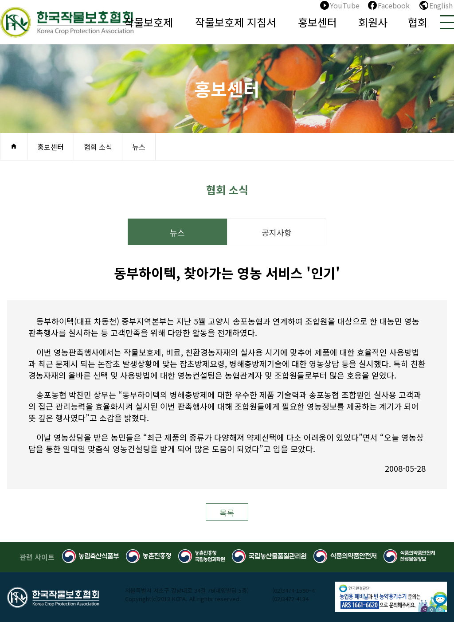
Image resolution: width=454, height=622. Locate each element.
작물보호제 (148, 22)
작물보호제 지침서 (235, 22)
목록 (227, 512)
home (13, 146)
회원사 (372, 22)
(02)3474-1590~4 (293, 590)
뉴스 (138, 146)
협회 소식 (98, 146)
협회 (417, 22)
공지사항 (277, 232)
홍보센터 (317, 22)
